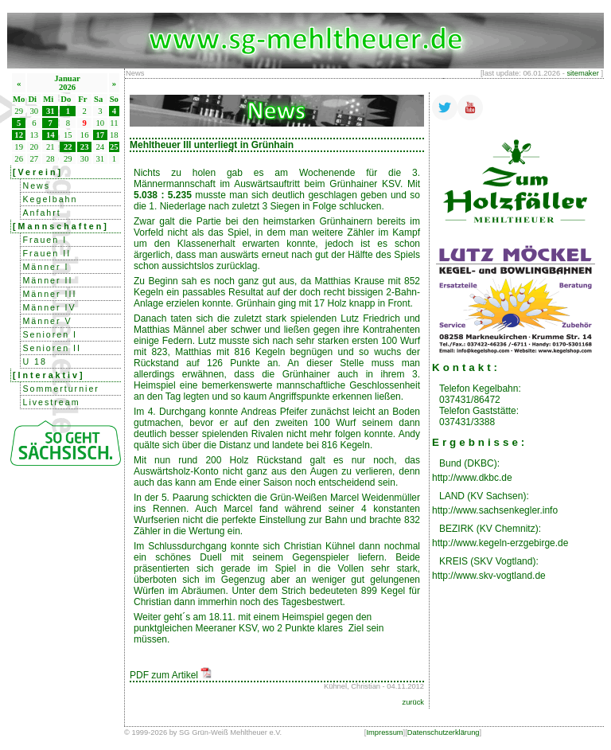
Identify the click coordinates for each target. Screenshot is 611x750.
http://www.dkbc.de (472, 477)
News (36, 185)
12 (18, 135)
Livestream (51, 402)
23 (84, 147)
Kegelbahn (49, 199)
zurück (413, 702)
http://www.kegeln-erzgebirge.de (500, 543)
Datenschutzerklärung (443, 732)
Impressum (384, 732)
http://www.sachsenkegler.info (495, 510)
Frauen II (46, 253)
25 (114, 147)
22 (68, 147)
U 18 (34, 361)
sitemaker (582, 73)
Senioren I (49, 334)
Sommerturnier (60, 388)
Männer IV (49, 307)
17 (100, 135)
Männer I (45, 266)
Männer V (47, 321)
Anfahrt (41, 212)
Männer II (47, 280)
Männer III (49, 294)
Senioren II (51, 348)
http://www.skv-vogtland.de (489, 575)
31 (50, 111)
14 (50, 135)
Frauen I (44, 239)
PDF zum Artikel (171, 675)
